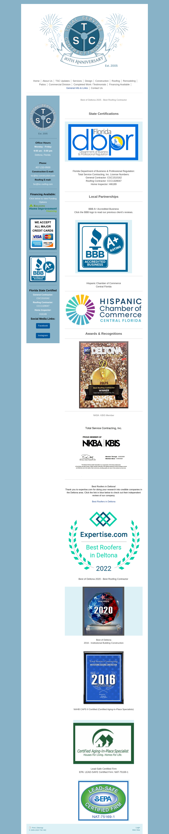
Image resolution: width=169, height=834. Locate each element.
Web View (136, 830)
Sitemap (40, 828)
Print (32, 828)
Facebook (43, 325)
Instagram (43, 335)
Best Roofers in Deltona (103, 501)
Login (138, 828)
